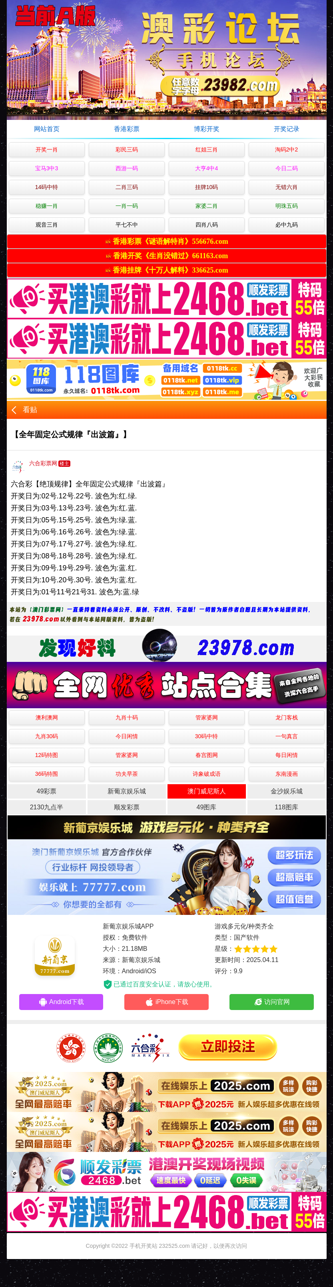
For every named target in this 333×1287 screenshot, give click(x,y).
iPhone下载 (166, 1002)
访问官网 (271, 1002)
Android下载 (61, 1002)
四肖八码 (206, 224)
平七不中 (127, 224)
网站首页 (47, 129)
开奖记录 (286, 129)
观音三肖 (47, 224)
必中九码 (286, 224)
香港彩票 (127, 129)
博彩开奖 (206, 129)
